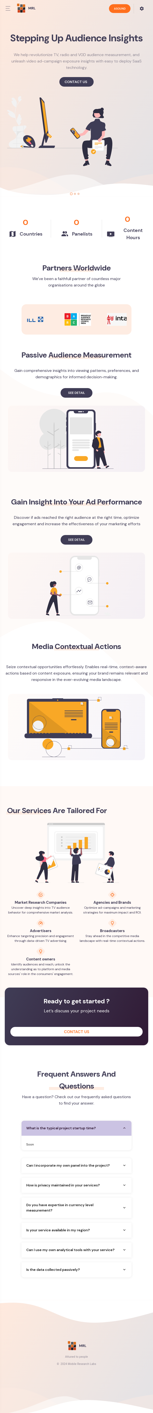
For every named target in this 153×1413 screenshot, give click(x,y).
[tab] (71, 193)
